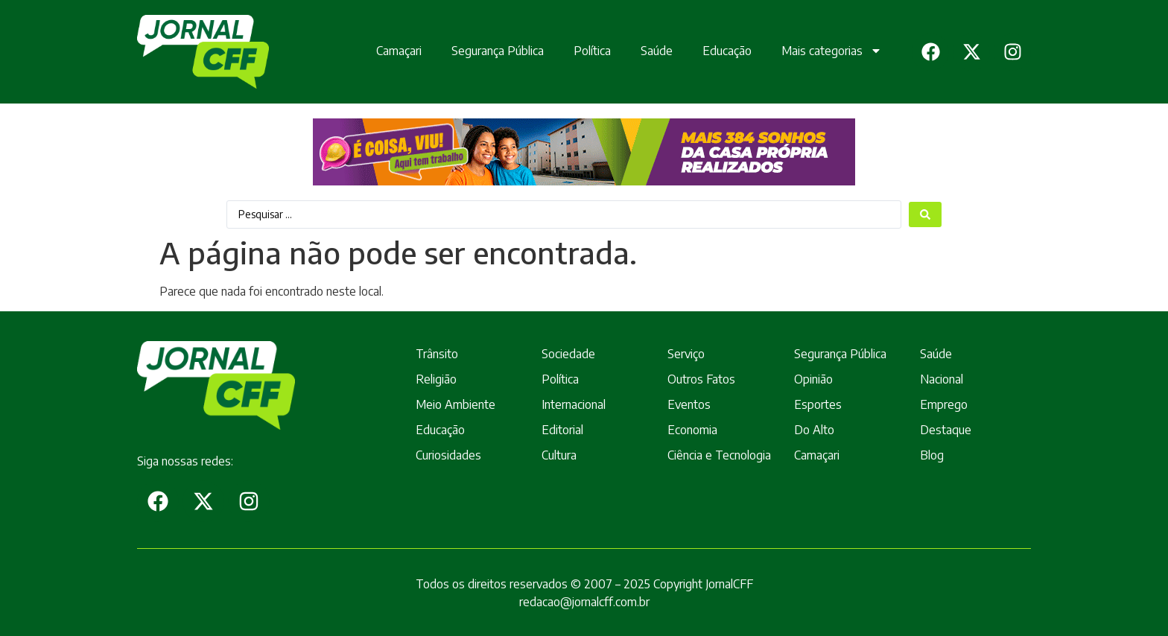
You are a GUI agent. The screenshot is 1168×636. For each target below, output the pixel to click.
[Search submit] (925, 214)
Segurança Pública (497, 50)
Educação (727, 50)
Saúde (657, 50)
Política (592, 50)
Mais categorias (831, 50)
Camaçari (399, 50)
